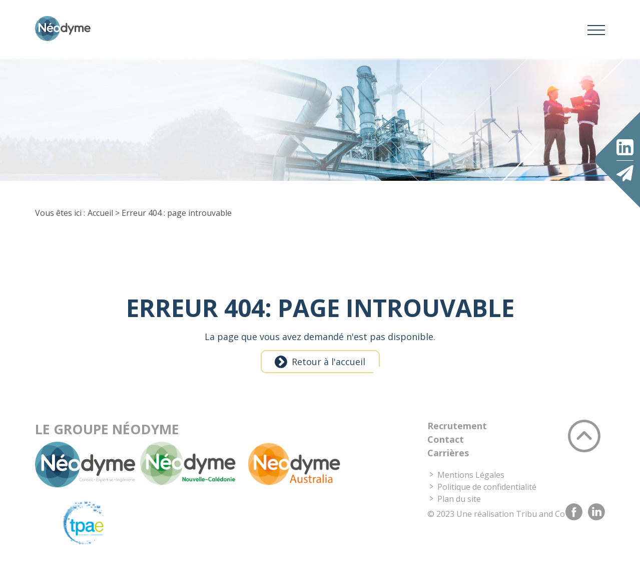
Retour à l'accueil (328, 377)
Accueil (100, 227)
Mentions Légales (470, 489)
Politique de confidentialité (486, 501)
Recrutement (457, 441)
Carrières (448, 468)
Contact (445, 454)
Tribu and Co (540, 528)
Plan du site (459, 513)
